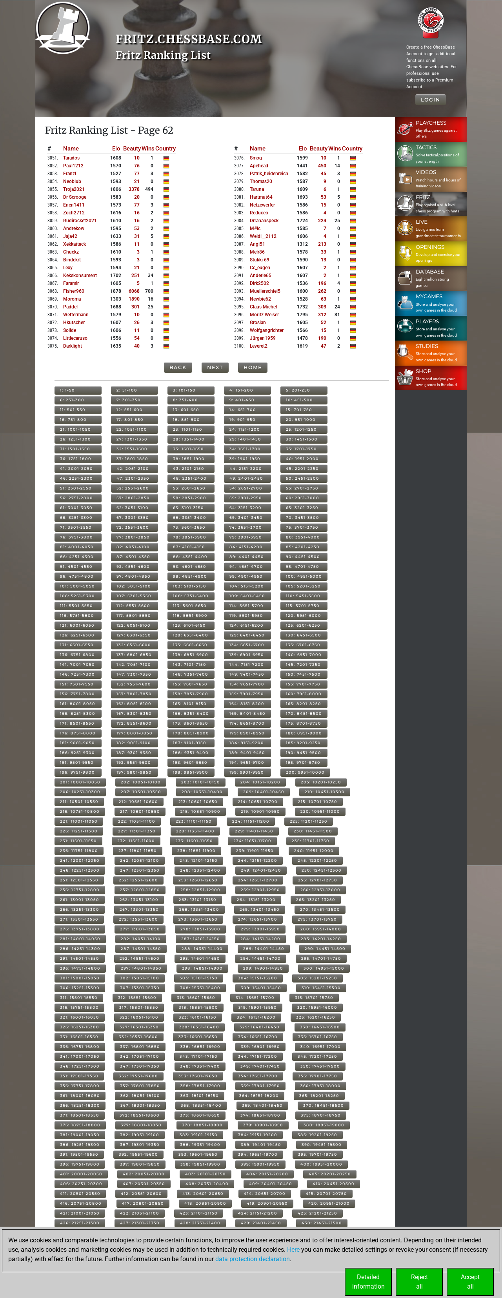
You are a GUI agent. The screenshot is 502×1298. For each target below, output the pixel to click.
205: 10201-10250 (321, 782)
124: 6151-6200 (246, 625)
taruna (257, 189)
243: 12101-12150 (199, 860)
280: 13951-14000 (320, 929)
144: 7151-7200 (246, 664)
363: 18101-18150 (199, 1095)
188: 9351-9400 (191, 753)
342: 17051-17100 (139, 1056)
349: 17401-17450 (260, 1066)
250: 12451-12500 (322, 870)
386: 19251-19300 (80, 1144)
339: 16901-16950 (260, 1046)
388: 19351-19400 (200, 1144)
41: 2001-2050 (76, 468)
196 (322, 283)
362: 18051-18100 (140, 1095)
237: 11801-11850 (137, 850)
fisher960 (73, 291)
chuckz (71, 252)
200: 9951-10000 (305, 772)
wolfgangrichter (267, 330)
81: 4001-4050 (77, 547)
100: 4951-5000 (304, 576)
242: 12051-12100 (139, 860)
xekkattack (74, 244)
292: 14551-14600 (140, 958)
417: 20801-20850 (143, 1203)
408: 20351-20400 (207, 1184)
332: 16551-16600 (138, 1037)
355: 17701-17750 (317, 1076)
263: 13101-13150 (197, 899)
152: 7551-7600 (133, 684)
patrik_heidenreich (269, 173)
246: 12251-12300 (80, 870)
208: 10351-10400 (202, 792)
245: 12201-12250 (317, 860)
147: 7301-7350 (133, 674)
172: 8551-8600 (134, 723)
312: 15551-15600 (137, 997)
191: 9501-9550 (77, 762)
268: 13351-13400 (199, 909)
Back (178, 367)
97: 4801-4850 (133, 576)
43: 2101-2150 (188, 468)
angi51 (257, 244)
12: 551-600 (129, 410)
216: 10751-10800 (80, 811)
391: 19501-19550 (79, 1154)
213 (322, 244)
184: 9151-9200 (246, 743)
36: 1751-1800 (75, 459)
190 (322, 338)
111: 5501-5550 (76, 606)
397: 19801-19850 (140, 1164)
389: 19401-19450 (261, 1144)
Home (253, 367)
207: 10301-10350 (141, 792)
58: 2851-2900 (189, 498)
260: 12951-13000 (320, 890)
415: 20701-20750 (326, 1193)
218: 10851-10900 (200, 811)
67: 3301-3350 (132, 517)
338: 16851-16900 (200, 1046)
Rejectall (419, 1281)
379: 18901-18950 (263, 1125)
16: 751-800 (73, 419)
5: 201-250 (298, 390)
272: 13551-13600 (138, 919)
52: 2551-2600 (132, 488)
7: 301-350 (128, 400)
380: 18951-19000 (324, 1125)
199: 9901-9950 (246, 772)
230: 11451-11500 (313, 831)
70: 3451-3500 (302, 517)
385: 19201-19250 (317, 1135)
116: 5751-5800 (77, 615)
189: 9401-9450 (247, 753)
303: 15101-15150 (199, 978)
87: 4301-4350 (133, 557)
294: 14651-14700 (260, 958)
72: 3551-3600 (132, 527)
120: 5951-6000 (303, 615)
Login (430, 100)
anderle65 (260, 275)
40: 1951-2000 (302, 459)
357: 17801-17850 (140, 1086)
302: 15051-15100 (139, 978)
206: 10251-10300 (80, 792)
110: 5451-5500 (303, 596)
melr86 (257, 252)
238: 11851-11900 (196, 850)
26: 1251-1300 (75, 439)
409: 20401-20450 (270, 1184)
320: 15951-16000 (317, 1007)
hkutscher (74, 322)
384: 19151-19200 (257, 1135)
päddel (70, 307)
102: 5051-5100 (133, 586)
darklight (72, 346)
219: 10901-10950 (260, 811)
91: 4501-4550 (76, 566)
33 (323, 252)
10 (137, 158)
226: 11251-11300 (79, 831)
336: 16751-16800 (80, 1046)
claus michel (263, 307)
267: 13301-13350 (139, 909)
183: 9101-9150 (189, 743)
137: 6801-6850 (134, 655)
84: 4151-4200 (246, 547)
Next (215, 367)
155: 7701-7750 (303, 684)
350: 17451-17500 (320, 1066)
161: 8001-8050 (77, 704)
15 (323, 205)
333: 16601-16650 (198, 1037)
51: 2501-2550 (76, 488)
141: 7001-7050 (77, 664)
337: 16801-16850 (140, 1046)
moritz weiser (264, 314)
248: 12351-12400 (200, 870)
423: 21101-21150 (199, 1213)
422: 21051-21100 (139, 1213)
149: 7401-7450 (246, 674)
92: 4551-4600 (133, 566)
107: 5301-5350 (133, 596)
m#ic (255, 228)
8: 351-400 (185, 400)
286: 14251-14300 (80, 948)
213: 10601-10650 (198, 801)
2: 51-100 (126, 390)
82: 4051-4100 (133, 547)
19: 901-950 (242, 419)
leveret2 (258, 346)
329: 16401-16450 (260, 1027)
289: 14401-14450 (263, 948)
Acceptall (470, 1281)
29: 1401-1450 (245, 439)
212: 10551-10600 (138, 801)
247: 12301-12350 (140, 870)
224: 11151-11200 (250, 821)
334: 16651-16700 (258, 1037)
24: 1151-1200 (244, 429)
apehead (259, 166)
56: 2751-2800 (76, 498)
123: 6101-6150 (189, 625)
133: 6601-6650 (190, 645)
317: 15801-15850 (138, 1007)
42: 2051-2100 (132, 468)
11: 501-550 (72, 410)
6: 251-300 (72, 400)
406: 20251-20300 (81, 1184)
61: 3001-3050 (76, 508)
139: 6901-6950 (246, 655)
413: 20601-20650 (203, 1193)
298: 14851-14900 (202, 968)
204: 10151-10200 (260, 782)
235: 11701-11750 (310, 841)
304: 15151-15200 (257, 978)
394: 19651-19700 (258, 1154)
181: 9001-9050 (77, 743)
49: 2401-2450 (246, 478)
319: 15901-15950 (257, 1007)
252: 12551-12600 (138, 880)
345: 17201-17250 (317, 1056)
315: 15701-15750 (314, 997)
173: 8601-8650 (190, 723)
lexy (68, 267)
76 (137, 166)
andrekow (73, 228)
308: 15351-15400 (200, 988)
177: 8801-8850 (134, 733)
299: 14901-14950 (263, 968)
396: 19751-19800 (80, 1164)
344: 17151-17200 (257, 1056)
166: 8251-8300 (77, 713)
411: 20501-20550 (80, 1193)
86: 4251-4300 (77, 557)
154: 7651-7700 (246, 684)
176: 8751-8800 (78, 733)
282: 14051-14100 (141, 939)
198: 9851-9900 (190, 772)
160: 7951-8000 (304, 694)
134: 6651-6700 (246, 645)
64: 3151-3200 (245, 508)
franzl (69, 173)
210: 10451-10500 (325, 792)
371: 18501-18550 (79, 1115)
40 (137, 346)
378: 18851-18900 (202, 1125)
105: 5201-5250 (303, 586)
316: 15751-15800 (79, 1007)
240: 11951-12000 (314, 850)
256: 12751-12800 (80, 890)
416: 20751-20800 (81, 1203)
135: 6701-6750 (303, 645)
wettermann (76, 314)
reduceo (259, 213)
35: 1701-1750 (301, 449)
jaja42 (70, 236)
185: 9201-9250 (303, 743)
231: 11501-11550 (78, 841)
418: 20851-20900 (205, 1203)
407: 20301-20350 (144, 1184)
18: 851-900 (186, 419)
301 (135, 307)
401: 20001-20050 (81, 1174)
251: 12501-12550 (79, 880)
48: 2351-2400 (190, 478)
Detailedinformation (368, 1281)
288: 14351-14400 (202, 948)
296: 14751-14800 (80, 968)
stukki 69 (259, 260)
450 (322, 166)
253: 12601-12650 (198, 880)
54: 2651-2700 (245, 488)
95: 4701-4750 (302, 566)
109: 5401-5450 (247, 596)
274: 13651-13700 (257, 919)
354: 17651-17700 (258, 1076)
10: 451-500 (299, 400)
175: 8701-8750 (303, 723)
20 (137, 197)
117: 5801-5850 (133, 615)
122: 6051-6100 (133, 625)
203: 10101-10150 (200, 782)
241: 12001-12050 (80, 860)
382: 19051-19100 (139, 1135)
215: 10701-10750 (317, 801)
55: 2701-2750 (302, 488)
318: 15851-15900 (198, 1007)
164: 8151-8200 (246, 704)
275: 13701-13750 (317, 919)
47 (323, 346)
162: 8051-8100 (133, 704)
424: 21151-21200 (257, 1213)
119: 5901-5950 (246, 615)
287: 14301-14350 (141, 948)
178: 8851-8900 (191, 733)
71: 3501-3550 (76, 527)
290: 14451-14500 (325, 948)
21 (137, 181)
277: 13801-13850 (140, 929)
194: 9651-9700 (246, 762)
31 (137, 236)
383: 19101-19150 (199, 1135)
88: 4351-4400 (190, 557)
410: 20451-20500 (334, 1184)
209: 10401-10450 (263, 792)
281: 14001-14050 (80, 939)
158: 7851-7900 (190, 694)
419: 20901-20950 (267, 1203)
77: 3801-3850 (133, 537)
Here (293, 1249)
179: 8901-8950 (247, 733)
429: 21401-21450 (261, 1223)
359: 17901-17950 (260, 1086)
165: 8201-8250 (303, 704)
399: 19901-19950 (260, 1164)
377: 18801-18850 (141, 1125)
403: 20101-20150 (205, 1174)
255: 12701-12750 (317, 880)
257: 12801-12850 (140, 890)
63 (323, 299)
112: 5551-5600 (133, 606)
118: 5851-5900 (190, 615)
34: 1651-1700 (245, 449)
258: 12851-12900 (200, 890)
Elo (116, 148)
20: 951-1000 (301, 419)
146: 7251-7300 (77, 674)
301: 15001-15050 (80, 978)
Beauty (132, 148)
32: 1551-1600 (131, 449)
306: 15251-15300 (80, 988)
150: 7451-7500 (303, 674)
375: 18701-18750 (321, 1115)
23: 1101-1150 (187, 429)
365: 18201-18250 (319, 1095)
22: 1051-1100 (131, 429)
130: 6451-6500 (303, 635)
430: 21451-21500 (322, 1223)
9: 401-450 (242, 400)
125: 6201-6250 (303, 625)
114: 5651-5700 (246, 606)
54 (137, 338)
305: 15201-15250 (317, 978)
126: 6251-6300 (77, 635)
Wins (148, 148)
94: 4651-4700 (246, 566)
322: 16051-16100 (139, 1017)
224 (322, 220)
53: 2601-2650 (189, 488)
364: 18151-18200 (259, 1095)
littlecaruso (75, 338)
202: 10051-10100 (141, 782)
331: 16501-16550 (79, 1037)
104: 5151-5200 (246, 586)
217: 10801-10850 (140, 811)
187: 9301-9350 (133, 753)
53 (137, 228)
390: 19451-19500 (322, 1144)
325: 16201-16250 (315, 1017)
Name (71, 148)
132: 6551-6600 (133, 645)
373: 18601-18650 (200, 1115)
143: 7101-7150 (189, 664)
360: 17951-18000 (320, 1086)
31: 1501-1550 (75, 449)
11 (137, 244)
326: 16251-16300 (79, 1027)
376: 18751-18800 (80, 1125)
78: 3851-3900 (189, 537)
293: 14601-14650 (200, 958)
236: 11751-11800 (79, 850)
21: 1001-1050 (75, 429)
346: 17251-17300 (80, 1066)
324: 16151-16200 (256, 1017)
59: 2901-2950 (245, 498)
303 (322, 307)
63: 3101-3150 (188, 508)
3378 (134, 189)
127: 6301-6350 (133, 635)
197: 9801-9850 (134, 772)
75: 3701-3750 (302, 527)
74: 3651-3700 (245, 527)
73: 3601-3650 (189, 527)
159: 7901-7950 (246, 694)
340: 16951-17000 (320, 1046)
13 (323, 260)
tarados (71, 158)
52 (323, 322)
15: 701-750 (299, 410)
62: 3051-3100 (132, 508)
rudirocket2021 (80, 220)
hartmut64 (261, 197)
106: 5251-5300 (77, 596)
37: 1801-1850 (132, 459)
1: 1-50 (67, 390)
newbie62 (260, 299)
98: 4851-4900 (190, 576)
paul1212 (73, 166)
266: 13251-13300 (79, 909)
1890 (134, 299)
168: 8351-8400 (191, 713)
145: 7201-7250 (303, 664)
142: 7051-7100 (133, 664)
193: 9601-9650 (190, 762)
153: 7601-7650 (190, 684)
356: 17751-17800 (80, 1086)
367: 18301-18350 (140, 1105)
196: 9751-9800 (77, 772)
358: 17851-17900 (200, 1086)
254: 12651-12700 (258, 880)
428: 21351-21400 (200, 1223)
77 (137, 173)
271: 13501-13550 (79, 919)
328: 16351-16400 (199, 1027)
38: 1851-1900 (189, 459)
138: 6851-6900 (190, 655)
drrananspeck (264, 220)
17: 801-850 (130, 419)
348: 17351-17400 (200, 1066)
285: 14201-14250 (321, 939)
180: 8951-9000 (304, 733)
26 (137, 322)
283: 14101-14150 (200, 939)
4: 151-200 (241, 390)
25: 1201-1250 (301, 429)
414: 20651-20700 (265, 1193)
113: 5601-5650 (190, 606)
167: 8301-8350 (134, 713)
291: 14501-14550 (79, 958)
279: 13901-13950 (260, 929)
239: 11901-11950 (255, 850)
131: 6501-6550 (77, 645)
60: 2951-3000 (302, 498)
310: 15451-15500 (321, 988)
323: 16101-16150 (197, 1017)
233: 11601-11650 (194, 841)
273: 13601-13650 (198, 919)
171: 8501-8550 (77, 723)
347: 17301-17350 (140, 1066)
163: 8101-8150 (190, 704)
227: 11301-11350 (137, 831)
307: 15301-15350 (140, 988)
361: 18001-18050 (80, 1095)
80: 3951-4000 (303, 537)
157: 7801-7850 (134, 694)
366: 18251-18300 (80, 1105)
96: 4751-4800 (77, 576)
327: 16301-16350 (139, 1027)
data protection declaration (252, 1259)
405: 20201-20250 (330, 1174)
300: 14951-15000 (324, 968)
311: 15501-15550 (79, 997)
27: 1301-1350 (131, 439)
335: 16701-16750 (317, 1037)
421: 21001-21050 (80, 1213)
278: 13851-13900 (200, 929)
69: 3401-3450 (246, 517)
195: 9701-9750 (303, 762)
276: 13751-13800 (80, 929)
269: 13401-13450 (260, 909)
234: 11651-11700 (252, 841)
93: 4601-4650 (189, 566)
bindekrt (72, 260)
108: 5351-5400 (191, 596)
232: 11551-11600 (136, 841)
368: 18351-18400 (201, 1105)
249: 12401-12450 (261, 870)
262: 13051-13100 (139, 899)
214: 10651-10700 (258, 801)
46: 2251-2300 (76, 478)
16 (137, 213)
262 (322, 291)
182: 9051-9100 (133, 743)
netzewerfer (262, 205)
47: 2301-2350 (132, 478)
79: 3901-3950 (245, 537)
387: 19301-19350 (140, 1144)
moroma (72, 299)
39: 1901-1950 (244, 459)
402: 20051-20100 (144, 1174)
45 (323, 173)
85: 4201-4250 (303, 547)
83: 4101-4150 (189, 547)
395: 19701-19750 (317, 1154)
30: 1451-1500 (302, 439)
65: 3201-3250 (302, 508)
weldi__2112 (263, 236)
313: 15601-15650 (196, 997)
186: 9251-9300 (77, 753)
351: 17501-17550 (79, 1076)
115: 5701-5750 (303, 606)
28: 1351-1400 (189, 439)
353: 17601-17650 (198, 1076)
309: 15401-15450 (261, 988)
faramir (71, 283)
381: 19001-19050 (80, 1135)
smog (256, 158)
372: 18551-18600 (140, 1115)
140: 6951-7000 (304, 655)
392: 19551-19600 (138, 1154)
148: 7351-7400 (190, 674)
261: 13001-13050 (79, 899)
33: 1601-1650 (188, 449)
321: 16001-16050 (79, 1017)
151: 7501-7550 (77, 684)
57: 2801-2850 (133, 498)
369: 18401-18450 (262, 1105)
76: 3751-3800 (76, 537)
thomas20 (261, 181)
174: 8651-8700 (247, 723)
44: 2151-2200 (245, 468)
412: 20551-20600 (141, 1193)
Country (165, 148)
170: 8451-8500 (304, 713)
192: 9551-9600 (133, 762)
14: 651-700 (242, 410)
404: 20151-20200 (267, 1174)
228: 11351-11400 (195, 831)
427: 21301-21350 (140, 1223)
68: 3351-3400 (189, 517)
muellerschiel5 (265, 291)
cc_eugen (260, 267)
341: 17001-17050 (80, 1056)
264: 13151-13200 (256, 899)
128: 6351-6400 (190, 635)
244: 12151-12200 (257, 860)
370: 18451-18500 (323, 1105)
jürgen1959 (263, 338)
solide (69, 330)
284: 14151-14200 (260, 939)
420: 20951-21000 (329, 1203)
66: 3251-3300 (76, 517)
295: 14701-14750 (321, 958)
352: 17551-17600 (138, 1076)
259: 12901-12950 (260, 890)
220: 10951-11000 (320, 811)
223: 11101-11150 (194, 821)
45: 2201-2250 (302, 468)
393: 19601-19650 (198, 1154)
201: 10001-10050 (80, 782)
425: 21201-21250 (317, 1213)
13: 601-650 (186, 410)
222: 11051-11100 (136, 821)
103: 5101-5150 (189, 586)
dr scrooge (74, 197)
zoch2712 (74, 213)
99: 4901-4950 (246, 576)
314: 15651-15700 (255, 997)
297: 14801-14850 (141, 968)
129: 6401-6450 (247, 635)
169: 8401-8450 (247, 713)
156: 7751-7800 (77, 694)
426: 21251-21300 (80, 1223)
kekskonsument (80, 275)
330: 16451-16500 (320, 1027)
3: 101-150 (184, 390)
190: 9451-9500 (303, 753)
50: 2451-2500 (302, 478)
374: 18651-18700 (260, 1115)
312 (322, 314)
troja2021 (74, 189)
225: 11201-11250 (308, 821)
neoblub (72, 181)
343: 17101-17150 (199, 1056)
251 (135, 275)
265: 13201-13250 (315, 899)
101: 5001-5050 (77, 586)
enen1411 (74, 205)
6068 (134, 291)
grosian (258, 322)
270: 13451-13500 (320, 909)
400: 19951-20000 (321, 1164)
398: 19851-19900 (200, 1164)
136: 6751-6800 (77, 655)
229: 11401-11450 (254, 831)
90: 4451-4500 (303, 557)
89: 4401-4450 (246, 557)
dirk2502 (259, 283)
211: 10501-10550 (79, 801)
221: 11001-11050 (79, 821)
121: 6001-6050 (77, 625)
